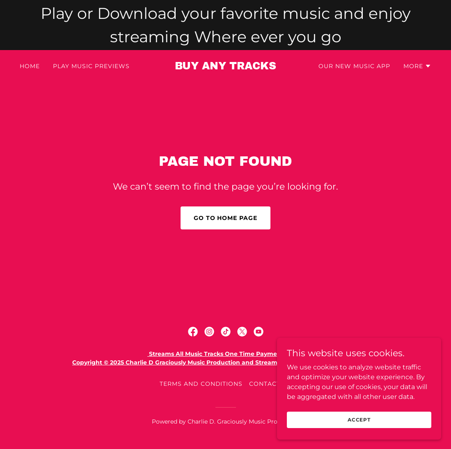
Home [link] (30, 66)
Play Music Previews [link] (91, 66)
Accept (359, 420)
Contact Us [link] (270, 383)
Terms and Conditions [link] (201, 383)
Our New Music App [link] (354, 66)
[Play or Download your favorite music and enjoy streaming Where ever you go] (225, 25)
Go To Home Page (226, 218)
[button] (417, 66)
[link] (225, 67)
